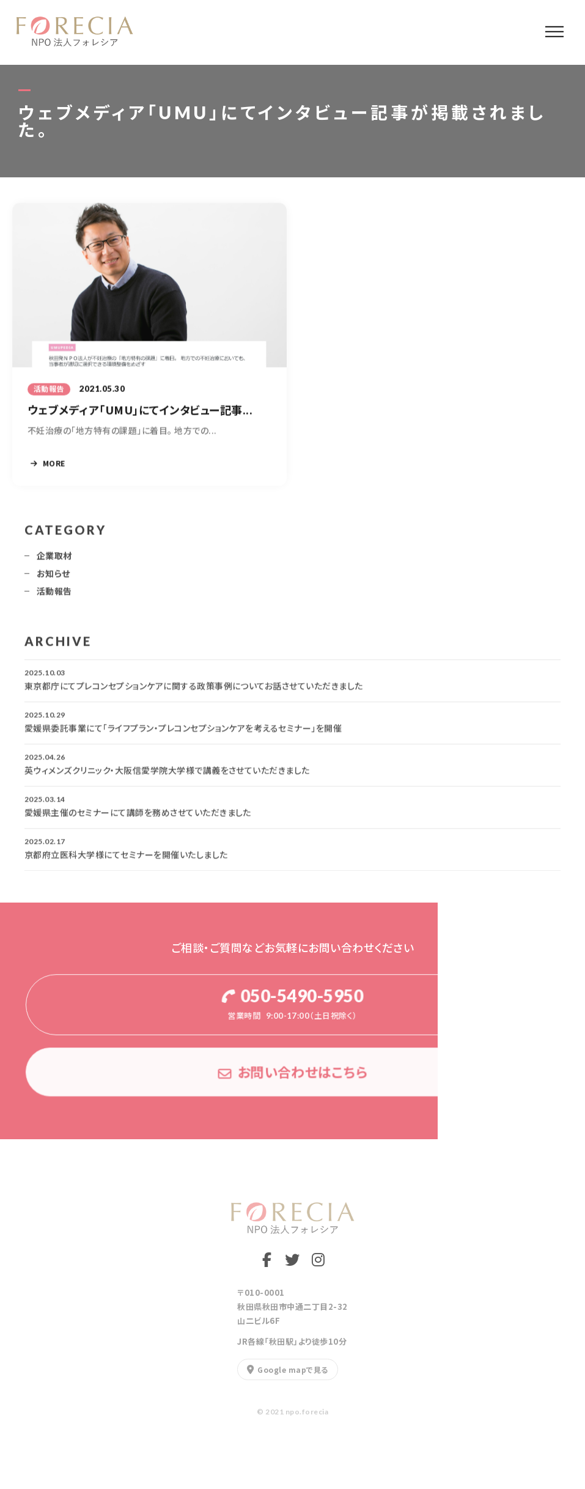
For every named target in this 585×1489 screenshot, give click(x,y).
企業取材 (54, 560)
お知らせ (53, 578)
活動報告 (54, 595)
